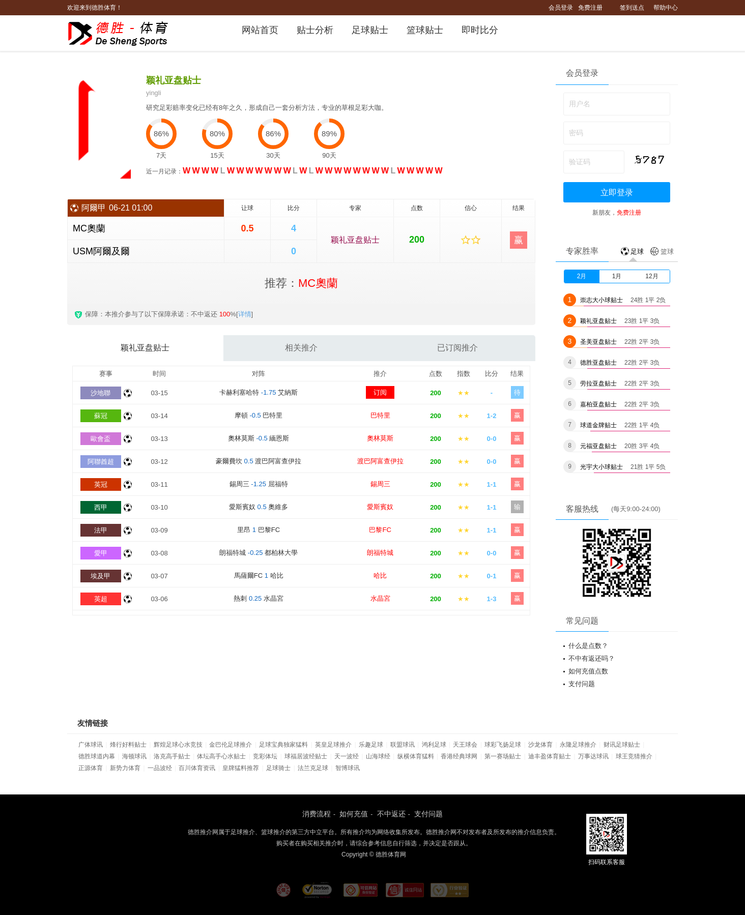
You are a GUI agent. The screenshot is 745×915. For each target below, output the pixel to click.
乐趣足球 (371, 744)
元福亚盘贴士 (598, 446)
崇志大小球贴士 (601, 300)
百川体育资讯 (197, 768)
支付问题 (581, 684)
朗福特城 (380, 552)
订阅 (380, 392)
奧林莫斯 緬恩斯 (259, 438)
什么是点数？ (588, 646)
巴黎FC (380, 530)
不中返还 (391, 814)
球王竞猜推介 (634, 756)
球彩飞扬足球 (502, 744)
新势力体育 (125, 768)
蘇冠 (100, 416)
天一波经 (346, 756)
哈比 (380, 575)
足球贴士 (370, 30)
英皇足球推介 (333, 744)
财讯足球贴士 (622, 744)
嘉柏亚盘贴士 (598, 404)
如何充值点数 (588, 671)
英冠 (100, 484)
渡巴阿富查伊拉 (380, 461)
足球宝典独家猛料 (283, 744)
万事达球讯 (593, 756)
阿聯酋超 (101, 461)
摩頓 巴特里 (259, 415)
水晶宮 (380, 598)
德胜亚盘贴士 (598, 362)
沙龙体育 (540, 744)
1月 (617, 276)
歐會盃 (100, 438)
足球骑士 (278, 768)
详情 (244, 314)
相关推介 (301, 347)
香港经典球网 (459, 756)
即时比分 (480, 30)
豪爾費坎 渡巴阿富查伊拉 (258, 461)
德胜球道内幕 (96, 756)
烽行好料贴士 (128, 744)
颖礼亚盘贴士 (355, 239)
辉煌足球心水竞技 (178, 744)
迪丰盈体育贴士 (549, 756)
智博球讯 (347, 768)
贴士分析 (315, 30)
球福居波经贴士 (305, 756)
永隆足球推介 (578, 744)
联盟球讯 (402, 744)
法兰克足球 (313, 768)
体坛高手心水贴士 (221, 756)
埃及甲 (100, 576)
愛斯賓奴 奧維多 (258, 507)
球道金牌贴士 (598, 425)
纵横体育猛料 (415, 756)
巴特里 (380, 415)
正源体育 (90, 768)
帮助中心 (665, 7)
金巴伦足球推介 (230, 744)
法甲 (100, 530)
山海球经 (378, 756)
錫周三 (380, 484)
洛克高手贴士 (172, 756)
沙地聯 (100, 393)
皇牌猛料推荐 (240, 768)
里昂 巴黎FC (258, 530)
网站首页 (260, 30)
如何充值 (353, 814)
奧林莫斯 (380, 438)
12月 (651, 276)
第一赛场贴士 (502, 756)
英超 (100, 599)
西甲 (100, 507)
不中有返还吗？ (591, 658)
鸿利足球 (434, 744)
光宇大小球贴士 (601, 466)
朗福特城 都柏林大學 (258, 552)
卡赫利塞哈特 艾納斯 (258, 392)
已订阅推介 (457, 347)
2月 (582, 276)
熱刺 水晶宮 (258, 598)
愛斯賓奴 (380, 507)
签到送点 (632, 7)
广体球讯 (90, 744)
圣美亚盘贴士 (598, 341)
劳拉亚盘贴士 (598, 383)
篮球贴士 (425, 30)
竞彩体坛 (265, 756)
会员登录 (561, 7)
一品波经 (160, 768)
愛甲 (100, 553)
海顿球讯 (134, 756)
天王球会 (465, 744)
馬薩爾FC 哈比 (258, 575)
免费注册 (590, 7)
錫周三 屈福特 (259, 484)
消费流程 (316, 814)
